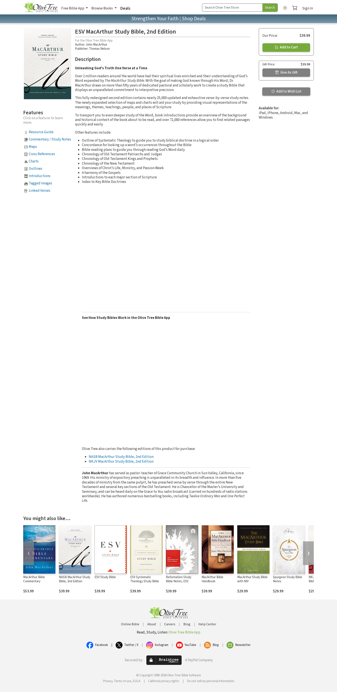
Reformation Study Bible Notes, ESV (178, 579)
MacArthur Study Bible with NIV (252, 579)
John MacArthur (96, 44)
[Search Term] (232, 7)
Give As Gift (286, 72)
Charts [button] (34, 161)
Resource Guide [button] (41, 132)
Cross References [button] (42, 154)
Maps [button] (33, 146)
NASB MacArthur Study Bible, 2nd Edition (121, 456)
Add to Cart (286, 47)
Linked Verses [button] (39, 190)
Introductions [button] (40, 176)
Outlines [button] (35, 168)
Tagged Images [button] (40, 183)
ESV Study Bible (105, 577)
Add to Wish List (286, 91)
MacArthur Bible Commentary (34, 579)
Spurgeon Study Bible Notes (287, 579)
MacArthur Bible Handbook (212, 579)
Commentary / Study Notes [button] (50, 139)
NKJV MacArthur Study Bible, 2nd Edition (121, 461)
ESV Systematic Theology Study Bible (144, 579)
